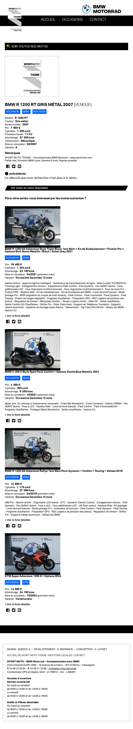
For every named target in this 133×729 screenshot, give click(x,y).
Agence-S (24, 649)
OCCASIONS (72, 19)
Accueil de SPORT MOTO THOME (26, 655)
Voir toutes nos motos (29, 46)
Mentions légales (60, 655)
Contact (98, 19)
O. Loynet (100, 649)
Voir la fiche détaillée (18, 316)
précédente (15, 173)
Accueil (48, 19)
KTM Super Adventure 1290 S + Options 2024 (33, 576)
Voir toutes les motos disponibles (29, 188)
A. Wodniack (65, 649)
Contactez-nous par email (62, 668)
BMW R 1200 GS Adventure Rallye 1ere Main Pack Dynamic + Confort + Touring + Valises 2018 (63, 470)
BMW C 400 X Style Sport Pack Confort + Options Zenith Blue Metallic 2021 (52, 371)
